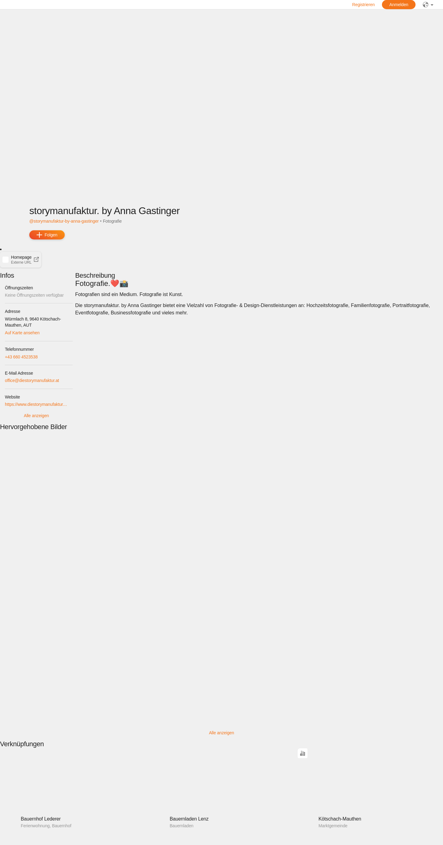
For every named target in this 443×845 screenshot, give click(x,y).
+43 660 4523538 (21, 356)
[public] (428, 4)
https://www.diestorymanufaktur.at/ (36, 404)
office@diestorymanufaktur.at (32, 380)
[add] (47, 234)
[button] (20, 260)
